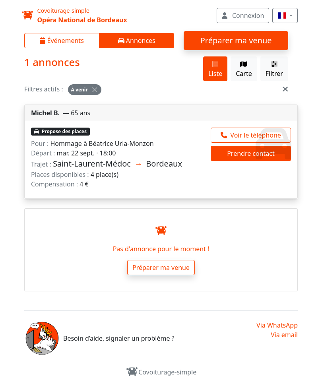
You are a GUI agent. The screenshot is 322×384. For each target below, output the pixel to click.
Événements (61, 40)
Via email (284, 334)
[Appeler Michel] (251, 135)
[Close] (94, 89)
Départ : (43, 153)
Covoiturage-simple (161, 372)
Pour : (39, 143)
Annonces (136, 40)
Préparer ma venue (236, 40)
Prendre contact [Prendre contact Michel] (251, 153)
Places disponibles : (60, 174)
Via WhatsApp (277, 325)
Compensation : (54, 184)
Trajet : (41, 164)
